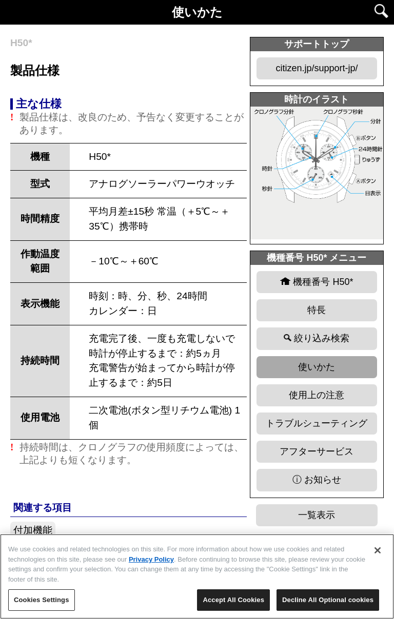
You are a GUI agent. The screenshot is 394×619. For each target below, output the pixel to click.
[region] (197, 576)
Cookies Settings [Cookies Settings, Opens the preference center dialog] (41, 600)
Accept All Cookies (233, 600)
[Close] (377, 550)
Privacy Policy (151, 559)
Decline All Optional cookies (327, 600)
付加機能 (32, 530)
